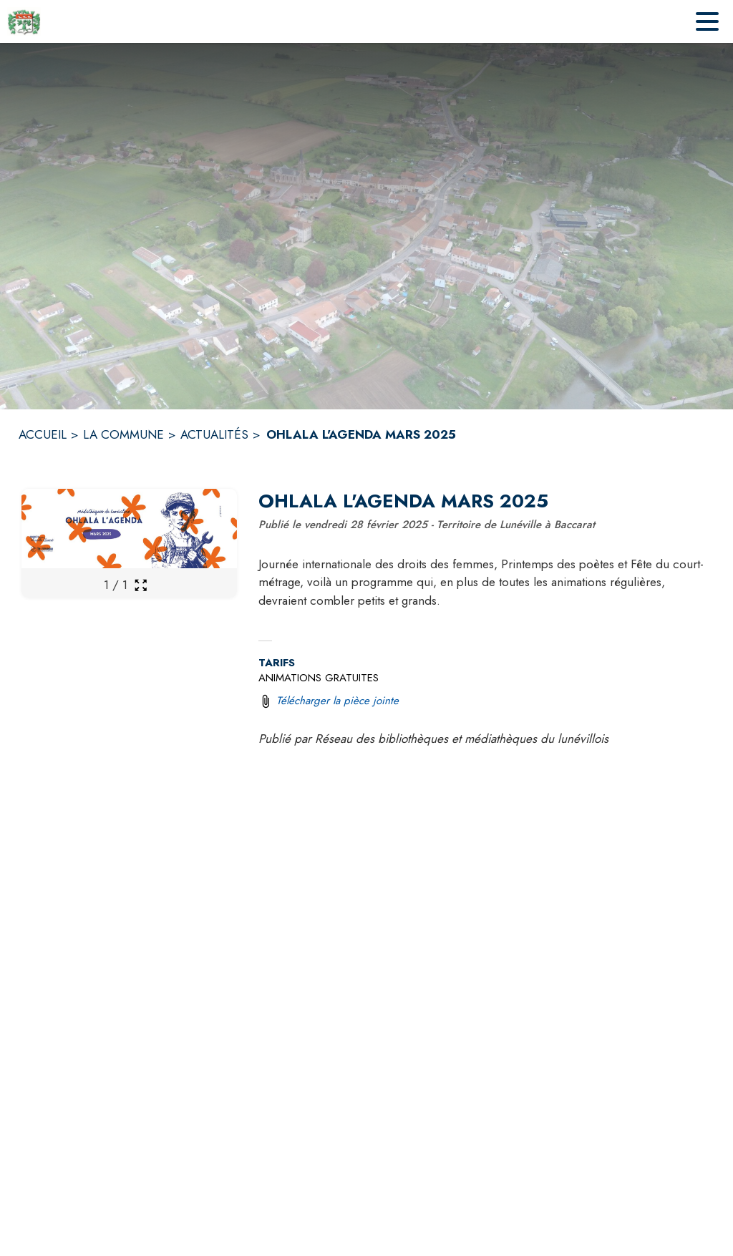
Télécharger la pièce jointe (337, 701)
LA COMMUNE (123, 434)
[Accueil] (24, 21)
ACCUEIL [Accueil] (43, 434)
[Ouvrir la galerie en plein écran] (140, 585)
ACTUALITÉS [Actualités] (214, 434)
